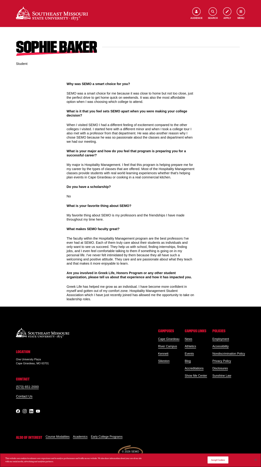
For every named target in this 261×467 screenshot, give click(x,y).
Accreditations (194, 368)
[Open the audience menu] (196, 13)
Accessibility (220, 346)
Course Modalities (58, 436)
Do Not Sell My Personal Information (188, 460)
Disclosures (220, 368)
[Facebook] (18, 411)
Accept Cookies (218, 460)
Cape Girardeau (168, 339)
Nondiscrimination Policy (228, 353)
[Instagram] (25, 411)
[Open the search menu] (213, 13)
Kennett (163, 353)
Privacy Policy (221, 361)
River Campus (167, 346)
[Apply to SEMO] (227, 13)
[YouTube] (38, 411)
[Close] (255, 459)
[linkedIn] (31, 411)
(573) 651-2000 (27, 387)
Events (189, 353)
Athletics (190, 346)
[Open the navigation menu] (241, 13)
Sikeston (164, 361)
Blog (188, 361)
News (188, 339)
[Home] (52, 13)
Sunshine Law (221, 375)
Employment (220, 339)
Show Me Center (196, 375)
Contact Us (24, 396)
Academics (80, 436)
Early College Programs (107, 436)
